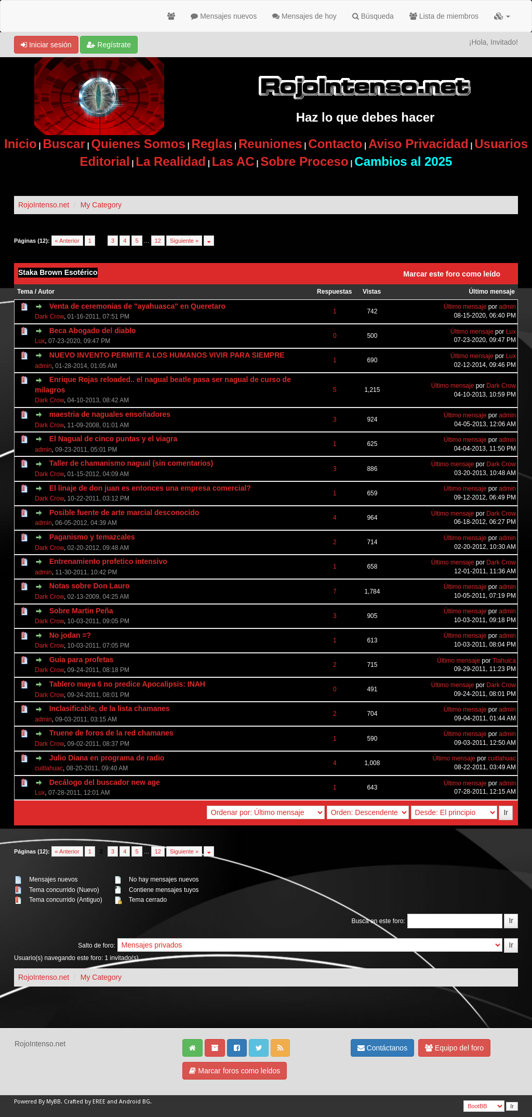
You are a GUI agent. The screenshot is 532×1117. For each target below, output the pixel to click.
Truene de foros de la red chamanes (111, 733)
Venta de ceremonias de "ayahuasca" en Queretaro (137, 306)
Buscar (64, 144)
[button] (502, 16)
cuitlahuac (49, 768)
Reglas (212, 144)
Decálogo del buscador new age (104, 782)
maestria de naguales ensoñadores (109, 414)
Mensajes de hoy (304, 16)
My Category (101, 205)
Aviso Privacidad (418, 144)
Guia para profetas (81, 659)
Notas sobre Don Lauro (89, 586)
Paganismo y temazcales (92, 537)
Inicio (20, 144)
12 (158, 241)
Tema (25, 291)
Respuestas (334, 291)
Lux (40, 341)
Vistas (372, 291)
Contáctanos (382, 1048)
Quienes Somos (138, 144)
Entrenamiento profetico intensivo (108, 561)
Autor (46, 291)
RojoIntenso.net (43, 205)
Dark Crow (49, 316)
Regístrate (108, 45)
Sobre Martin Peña (81, 611)
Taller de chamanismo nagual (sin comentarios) (131, 463)
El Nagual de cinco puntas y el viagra (113, 439)
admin (507, 306)
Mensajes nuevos (224, 16)
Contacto (335, 144)
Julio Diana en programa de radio (107, 758)
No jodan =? (70, 635)
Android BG (134, 1101)
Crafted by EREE (84, 1101)
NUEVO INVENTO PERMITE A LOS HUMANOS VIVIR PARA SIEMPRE (167, 355)
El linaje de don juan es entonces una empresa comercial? (150, 488)
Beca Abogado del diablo (92, 330)
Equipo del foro (454, 1048)
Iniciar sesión (46, 45)
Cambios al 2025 (403, 161)
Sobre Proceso (304, 161)
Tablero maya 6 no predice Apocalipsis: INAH (127, 684)
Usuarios (501, 144)
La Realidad (171, 161)
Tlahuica (504, 660)
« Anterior (67, 241)
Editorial (105, 161)
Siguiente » (184, 241)
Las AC (233, 161)
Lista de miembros (443, 16)
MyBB (53, 1101)
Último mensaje (492, 291)
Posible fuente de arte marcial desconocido (124, 512)
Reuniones (270, 144)
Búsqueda (373, 16)
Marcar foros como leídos (234, 1071)
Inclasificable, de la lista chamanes (109, 708)
